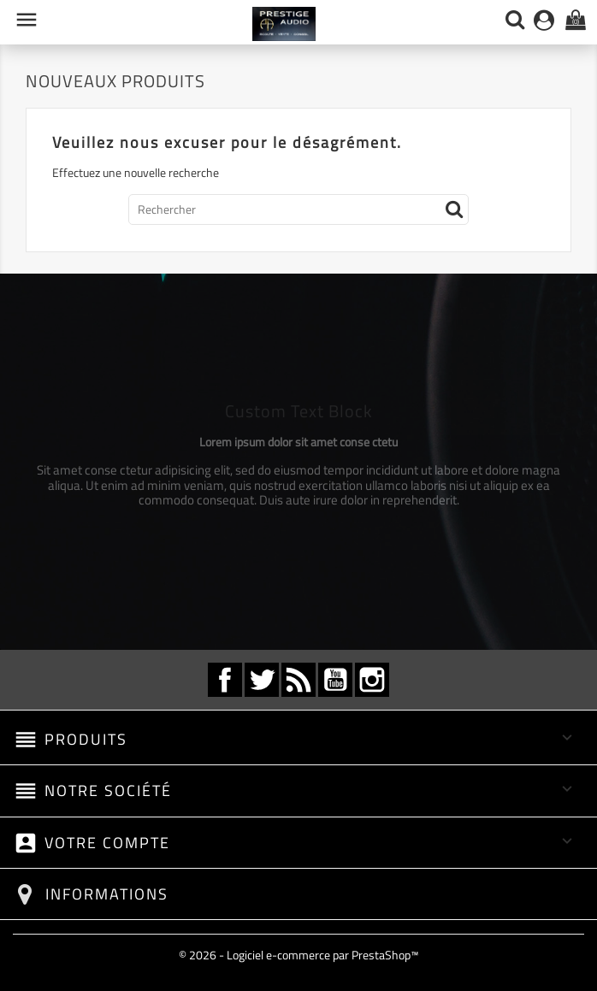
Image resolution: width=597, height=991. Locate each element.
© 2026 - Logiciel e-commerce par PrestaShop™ (298, 955)
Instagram (372, 680)
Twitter (262, 680)
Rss (298, 680)
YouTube (335, 680)
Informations (106, 893)
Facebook (225, 680)
